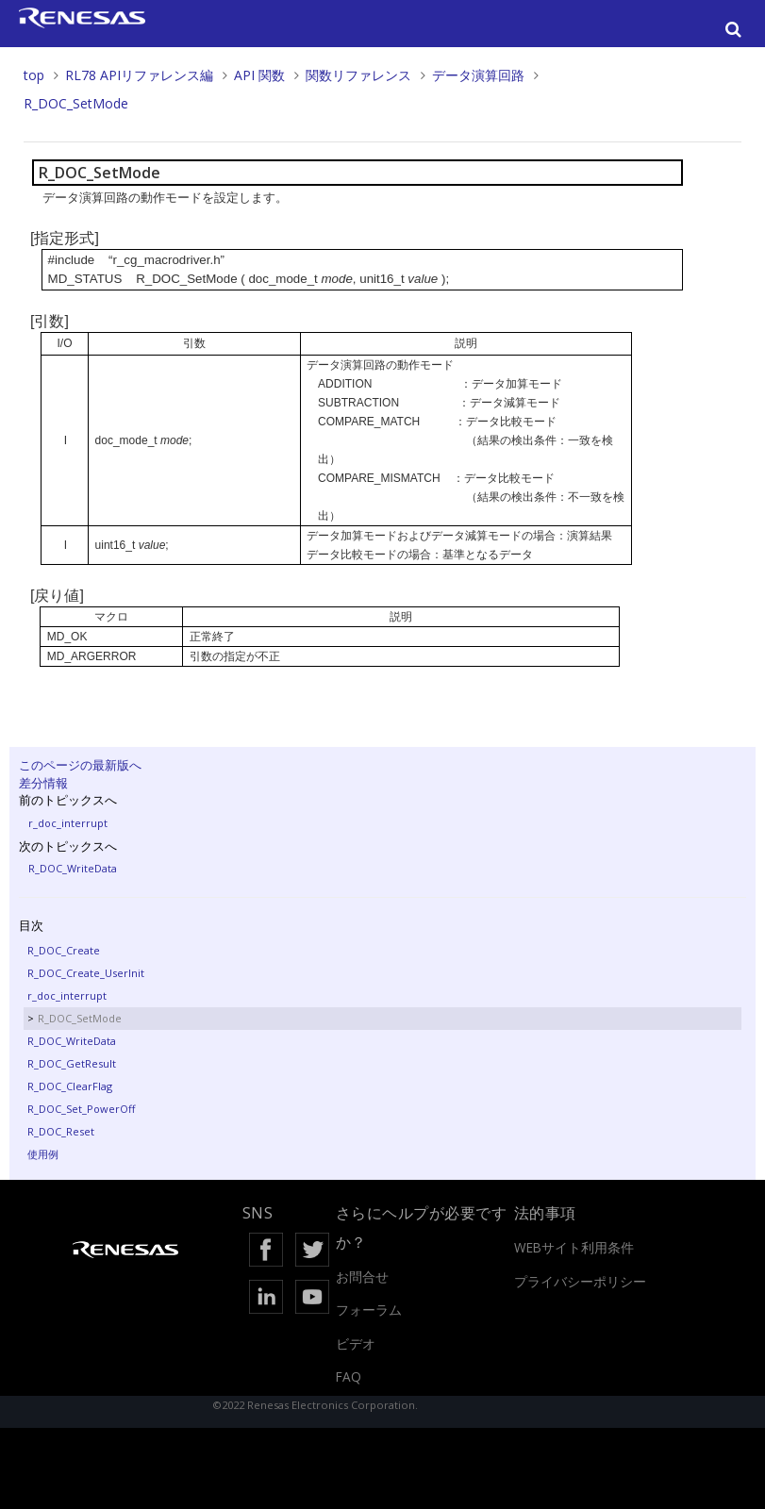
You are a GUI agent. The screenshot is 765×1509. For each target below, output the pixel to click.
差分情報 (43, 782)
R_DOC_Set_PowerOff (81, 1109)
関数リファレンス (358, 75)
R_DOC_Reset (60, 1131)
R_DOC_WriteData (72, 868)
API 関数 (259, 75)
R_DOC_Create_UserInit (85, 973)
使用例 (42, 1154)
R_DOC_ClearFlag (69, 1086)
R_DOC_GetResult (71, 1063)
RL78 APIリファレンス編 (139, 75)
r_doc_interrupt (68, 823)
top (34, 75)
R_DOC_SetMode (76, 103)
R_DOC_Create (63, 950)
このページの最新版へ (80, 764)
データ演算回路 (478, 75)
